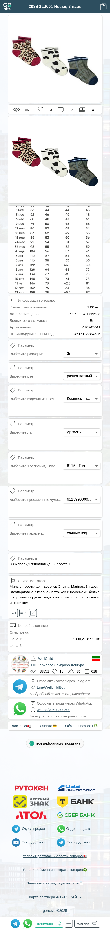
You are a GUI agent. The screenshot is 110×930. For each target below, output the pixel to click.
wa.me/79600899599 (53, 710)
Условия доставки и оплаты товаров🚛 (55, 856)
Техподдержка (33, 842)
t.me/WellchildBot (51, 687)
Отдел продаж (33, 828)
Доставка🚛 (21, 726)
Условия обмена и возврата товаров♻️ (55, 870)
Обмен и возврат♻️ (81, 726)
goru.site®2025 (55, 911)
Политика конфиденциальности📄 (55, 883)
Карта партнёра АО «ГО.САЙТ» (55, 897)
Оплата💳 (48, 726)
